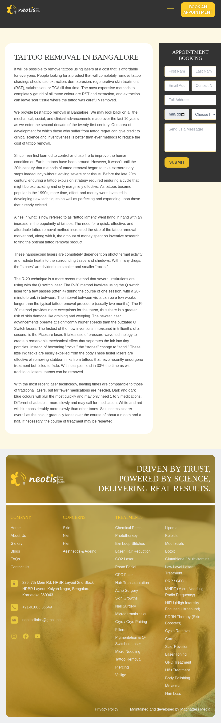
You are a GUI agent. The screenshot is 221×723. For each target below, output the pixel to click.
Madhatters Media (195, 709)
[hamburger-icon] (170, 10)
